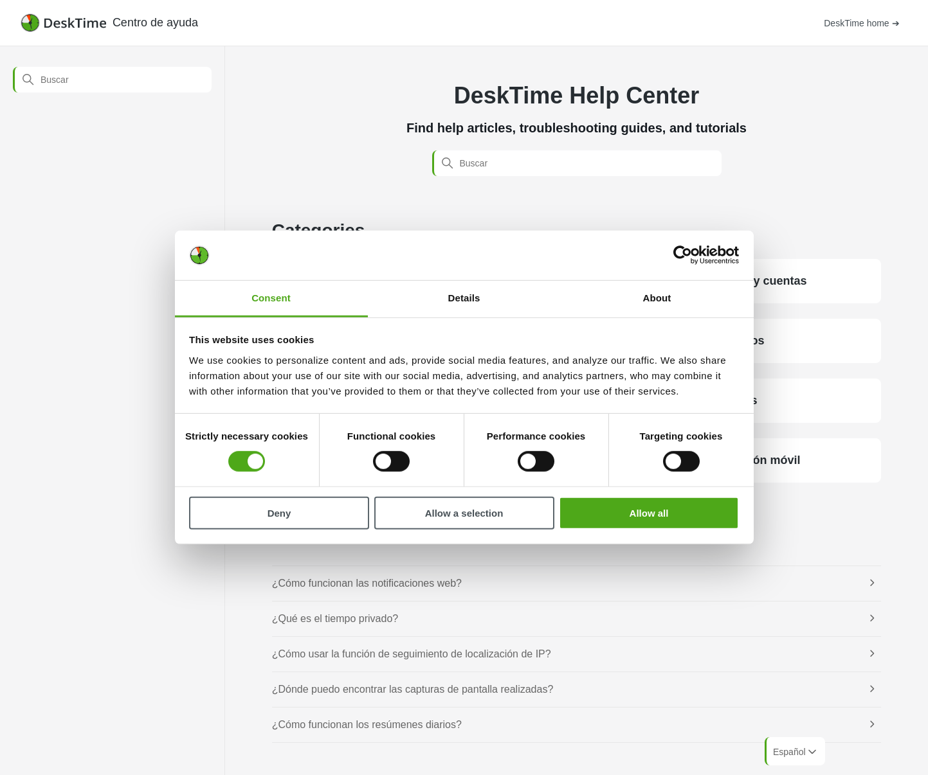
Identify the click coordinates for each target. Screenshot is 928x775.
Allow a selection (464, 512)
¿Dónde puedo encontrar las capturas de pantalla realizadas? (413, 689)
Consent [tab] (271, 297)
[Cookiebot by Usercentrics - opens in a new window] (682, 255)
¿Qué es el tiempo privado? (335, 618)
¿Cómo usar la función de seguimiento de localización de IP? (411, 653)
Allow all (649, 512)
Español (796, 751)
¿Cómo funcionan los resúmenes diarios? (367, 724)
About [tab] (657, 297)
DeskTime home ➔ (861, 23)
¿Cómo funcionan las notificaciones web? (367, 583)
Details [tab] (464, 297)
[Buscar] (112, 80)
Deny (279, 512)
